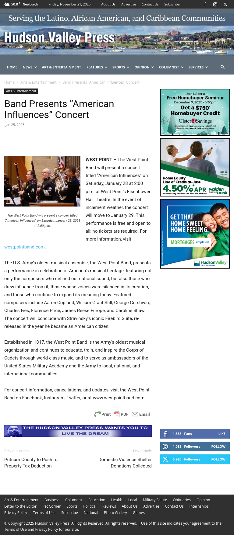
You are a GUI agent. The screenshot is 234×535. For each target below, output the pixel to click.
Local (132, 499)
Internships (199, 506)
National (91, 512)
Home (12, 67)
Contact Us (150, 4)
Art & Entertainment (61, 67)
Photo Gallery (115, 512)
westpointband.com (24, 247)
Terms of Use (44, 512)
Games (139, 512)
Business (51, 499)
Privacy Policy (15, 512)
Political (89, 506)
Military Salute (155, 499)
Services (198, 67)
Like (221, 433)
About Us (108, 4)
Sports (120, 67)
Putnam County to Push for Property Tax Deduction (31, 463)
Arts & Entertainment (38, 82)
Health (116, 499)
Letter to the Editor (20, 506)
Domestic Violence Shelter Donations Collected (125, 463)
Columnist (171, 67)
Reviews (109, 506)
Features (97, 67)
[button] (222, 67)
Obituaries (182, 499)
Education (96, 499)
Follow (218, 446)
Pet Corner (51, 506)
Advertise (128, 4)
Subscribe (172, 4)
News (30, 67)
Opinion (144, 67)
